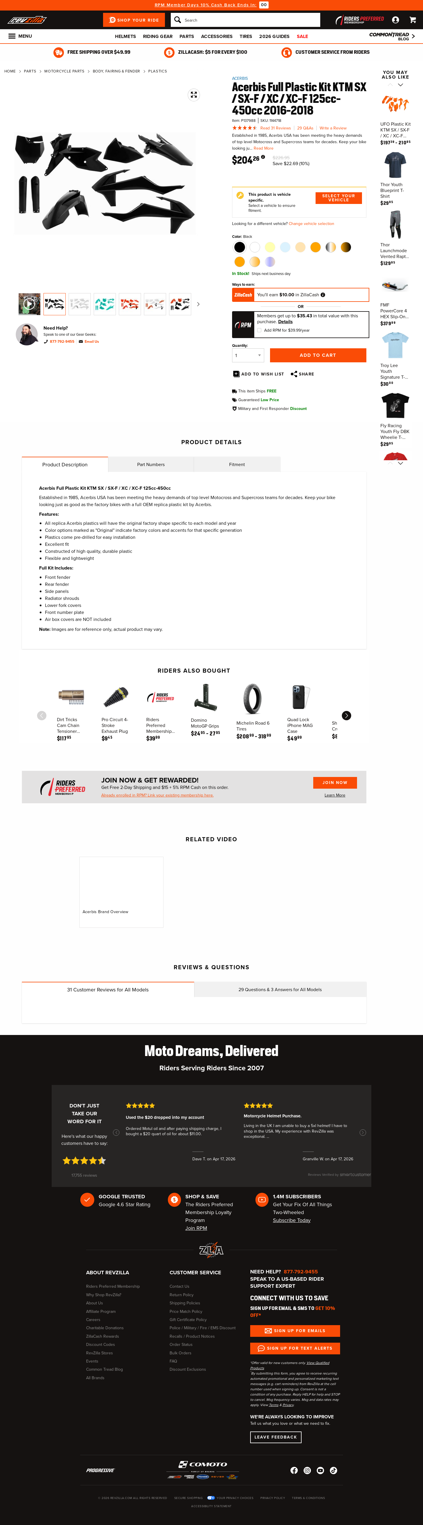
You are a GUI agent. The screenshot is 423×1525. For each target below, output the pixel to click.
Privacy (288, 1405)
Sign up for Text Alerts (300, 1348)
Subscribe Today (292, 1220)
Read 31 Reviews (275, 128)
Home (10, 71)
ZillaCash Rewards (102, 1336)
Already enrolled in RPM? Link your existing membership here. (157, 795)
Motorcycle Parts (64, 71)
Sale (302, 36)
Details (285, 322)
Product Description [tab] (65, 464)
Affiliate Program (101, 1311)
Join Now (335, 783)
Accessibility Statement (211, 1506)
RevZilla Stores (99, 1353)
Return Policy (182, 1295)
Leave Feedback (276, 1437)
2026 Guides (274, 36)
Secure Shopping (188, 1498)
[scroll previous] (41, 715)
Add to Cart (318, 355)
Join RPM (196, 1228)
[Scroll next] (400, 85)
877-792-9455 (62, 341)
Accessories (217, 36)
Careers (93, 1320)
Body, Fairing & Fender (116, 71)
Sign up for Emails (299, 1331)
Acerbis (240, 78)
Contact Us (179, 1286)
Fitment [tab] (237, 464)
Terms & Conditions (308, 1498)
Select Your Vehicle (338, 198)
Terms (273, 1405)
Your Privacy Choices (235, 1498)
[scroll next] (346, 715)
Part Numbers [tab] (151, 464)
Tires (246, 36)
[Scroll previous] (390, 85)
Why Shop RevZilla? (103, 1295)
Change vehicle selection (311, 224)
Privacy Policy (272, 1498)
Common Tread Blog (104, 1369)
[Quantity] (248, 355)
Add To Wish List (262, 374)
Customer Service (195, 1272)
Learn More (335, 795)
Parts (187, 36)
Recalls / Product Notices (192, 1336)
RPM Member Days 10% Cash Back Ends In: (206, 5)
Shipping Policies (185, 1303)
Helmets (125, 36)
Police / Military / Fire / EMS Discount (203, 1328)
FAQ (173, 1361)
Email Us (92, 341)
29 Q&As (305, 128)
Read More (264, 148)
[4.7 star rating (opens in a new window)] (84, 1160)
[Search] (245, 20)
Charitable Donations (105, 1328)
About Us (94, 1303)
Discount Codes (100, 1344)
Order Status (181, 1344)
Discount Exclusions (188, 1369)
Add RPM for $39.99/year (287, 330)
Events (92, 1361)
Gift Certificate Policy (188, 1320)
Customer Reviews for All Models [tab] (108, 989)
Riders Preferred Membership (113, 1286)
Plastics (157, 71)
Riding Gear (158, 36)
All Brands (95, 1378)
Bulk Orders (181, 1353)
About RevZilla (107, 1272)
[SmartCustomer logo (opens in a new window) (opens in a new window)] (339, 1177)
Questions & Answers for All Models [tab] (280, 989)
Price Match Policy (186, 1311)
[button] (116, 1132)
